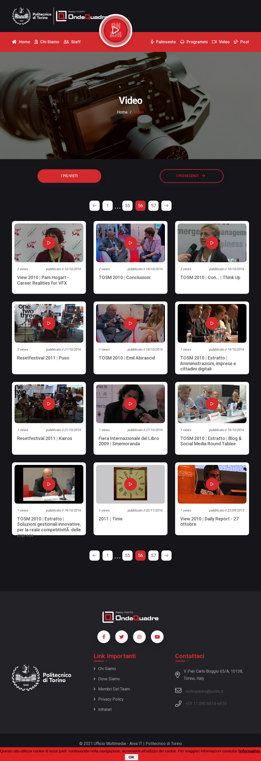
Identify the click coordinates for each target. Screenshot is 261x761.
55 (127, 205)
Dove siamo (107, 678)
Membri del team (112, 689)
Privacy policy (109, 699)
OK (132, 757)
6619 (222, 703)
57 (153, 205)
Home (122, 112)
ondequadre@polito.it (199, 690)
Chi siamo (105, 668)
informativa (249, 751)
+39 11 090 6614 (200, 703)
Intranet (103, 709)
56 (140, 205)
